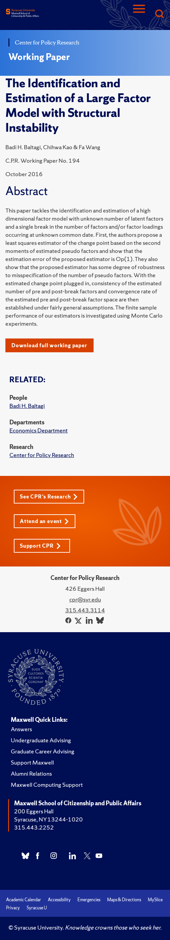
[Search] (159, 14)
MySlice (155, 900)
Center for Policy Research (41, 455)
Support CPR (40, 545)
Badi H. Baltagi (27, 406)
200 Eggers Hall (34, 811)
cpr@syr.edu (85, 599)
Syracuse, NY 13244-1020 (48, 819)
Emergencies (88, 900)
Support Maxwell (32, 762)
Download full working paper (49, 345)
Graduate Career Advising (42, 751)
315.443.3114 (85, 610)
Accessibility (59, 900)
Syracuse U (37, 908)
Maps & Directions (124, 900)
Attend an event (44, 521)
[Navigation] (139, 14)
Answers (21, 729)
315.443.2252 (34, 827)
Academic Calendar (23, 900)
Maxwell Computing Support (47, 784)
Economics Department (38, 430)
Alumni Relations (31, 773)
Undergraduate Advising (41, 740)
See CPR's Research (49, 496)
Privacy (13, 908)
